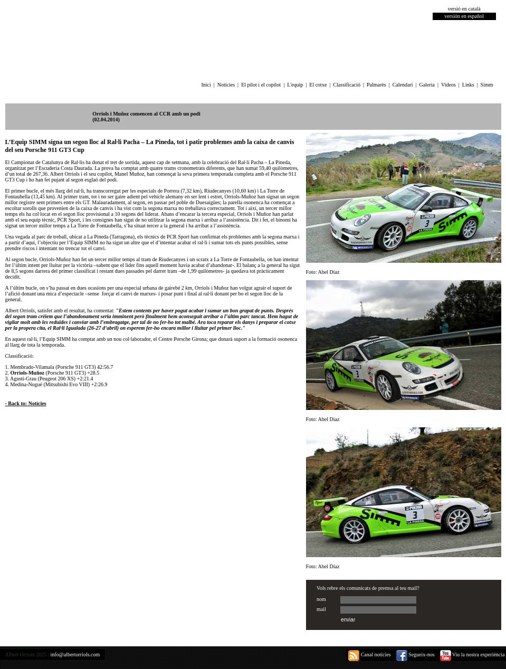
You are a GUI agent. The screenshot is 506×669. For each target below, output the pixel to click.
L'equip (295, 85)
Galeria (427, 85)
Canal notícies (369, 654)
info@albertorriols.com (75, 654)
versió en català (463, 9)
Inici (206, 85)
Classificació (346, 85)
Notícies (226, 85)
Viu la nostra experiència (472, 654)
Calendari (403, 85)
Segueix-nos (415, 654)
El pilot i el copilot (261, 85)
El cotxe (318, 85)
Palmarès (376, 85)
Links (468, 85)
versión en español (463, 16)
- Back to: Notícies (25, 403)
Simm (487, 85)
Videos (448, 85)
